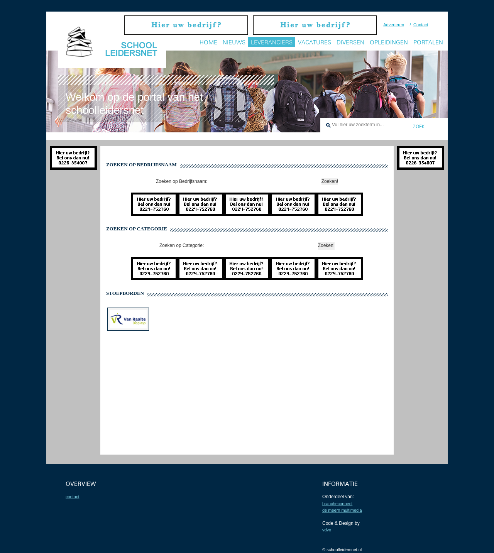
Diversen (350, 42)
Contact (420, 24)
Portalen (428, 42)
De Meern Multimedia (342, 510)
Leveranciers (272, 42)
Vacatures (314, 42)
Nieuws (234, 42)
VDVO (326, 530)
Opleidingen (389, 42)
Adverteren (393, 24)
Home (208, 42)
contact (72, 496)
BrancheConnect (337, 503)
